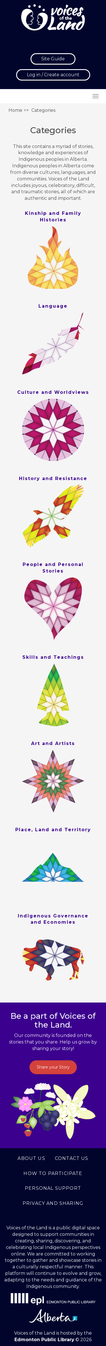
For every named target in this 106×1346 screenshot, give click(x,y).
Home (15, 110)
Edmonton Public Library (44, 1339)
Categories (43, 110)
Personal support (53, 1188)
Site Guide (53, 58)
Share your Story (53, 1067)
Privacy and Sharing (53, 1203)
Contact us (71, 1158)
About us (31, 1158)
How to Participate (52, 1173)
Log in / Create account (53, 74)
